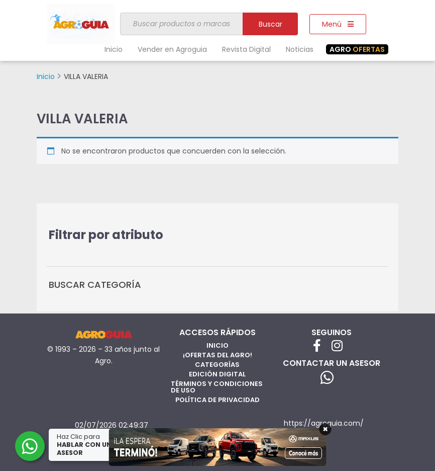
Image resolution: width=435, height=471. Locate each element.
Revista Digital (246, 49)
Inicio (113, 49)
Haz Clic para (85, 444)
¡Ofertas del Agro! (217, 355)
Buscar (270, 24)
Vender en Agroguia (172, 49)
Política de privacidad (217, 400)
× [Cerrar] (325, 429)
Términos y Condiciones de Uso (217, 387)
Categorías (217, 364)
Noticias (299, 49)
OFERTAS (357, 49)
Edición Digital (217, 374)
